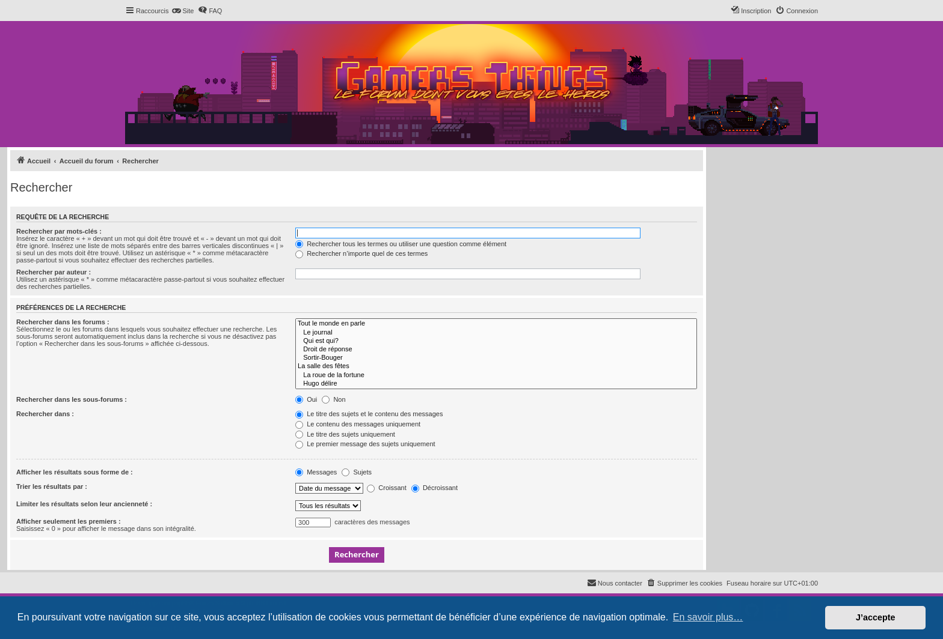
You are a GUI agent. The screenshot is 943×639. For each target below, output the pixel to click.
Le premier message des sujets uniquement (365, 443)
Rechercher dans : (45, 413)
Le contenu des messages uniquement (357, 424)
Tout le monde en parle (496, 324)
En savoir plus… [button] (708, 617)
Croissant (387, 487)
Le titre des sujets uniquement (345, 434)
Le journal (496, 333)
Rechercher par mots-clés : (59, 231)
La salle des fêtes (496, 366)
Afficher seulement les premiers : (68, 521)
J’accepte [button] (875, 617)
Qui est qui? (496, 341)
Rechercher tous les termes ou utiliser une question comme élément (400, 243)
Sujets (357, 472)
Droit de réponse (496, 349)
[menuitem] (182, 11)
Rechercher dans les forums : (62, 322)
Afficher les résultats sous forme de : (74, 472)
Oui (306, 399)
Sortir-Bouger (496, 358)
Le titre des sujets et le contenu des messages (369, 413)
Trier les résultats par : (51, 486)
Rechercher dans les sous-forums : (71, 399)
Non (333, 399)
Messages (316, 472)
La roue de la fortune (496, 375)
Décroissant (434, 487)
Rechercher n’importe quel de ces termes (361, 253)
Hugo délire (496, 384)
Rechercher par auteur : (53, 272)
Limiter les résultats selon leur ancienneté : (84, 503)
